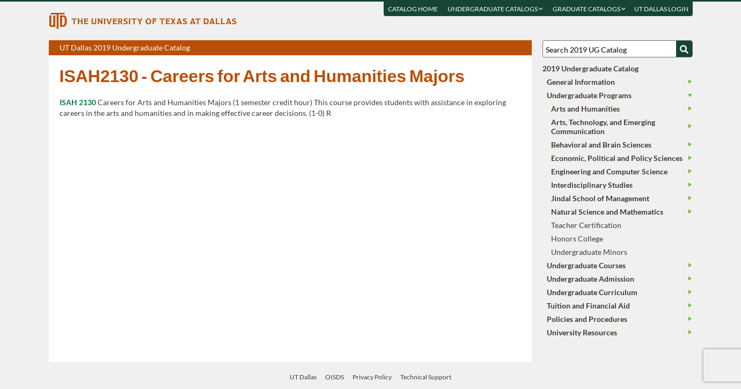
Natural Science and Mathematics (607, 211)
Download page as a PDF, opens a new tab (484, 48)
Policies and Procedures (587, 319)
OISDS (334, 377)
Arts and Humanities (585, 108)
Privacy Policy (372, 377)
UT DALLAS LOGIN (661, 9)
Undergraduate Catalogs (495, 9)
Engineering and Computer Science (609, 171)
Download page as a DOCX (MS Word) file (497, 48)
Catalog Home (413, 9)
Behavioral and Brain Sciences (601, 144)
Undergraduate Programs (589, 95)
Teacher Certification (586, 225)
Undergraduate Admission (590, 278)
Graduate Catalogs (589, 9)
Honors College (577, 238)
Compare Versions (521, 48)
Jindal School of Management (600, 198)
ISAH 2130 (78, 102)
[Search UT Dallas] (617, 48)
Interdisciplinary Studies (592, 184)
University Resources (582, 332)
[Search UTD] (684, 49)
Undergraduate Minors (589, 251)
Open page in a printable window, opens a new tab (509, 48)
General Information (581, 81)
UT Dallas (303, 377)
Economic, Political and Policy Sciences (617, 158)
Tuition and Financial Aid (588, 305)
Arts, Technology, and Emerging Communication (603, 127)
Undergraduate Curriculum (592, 292)
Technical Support (425, 377)
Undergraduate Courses (586, 265)
